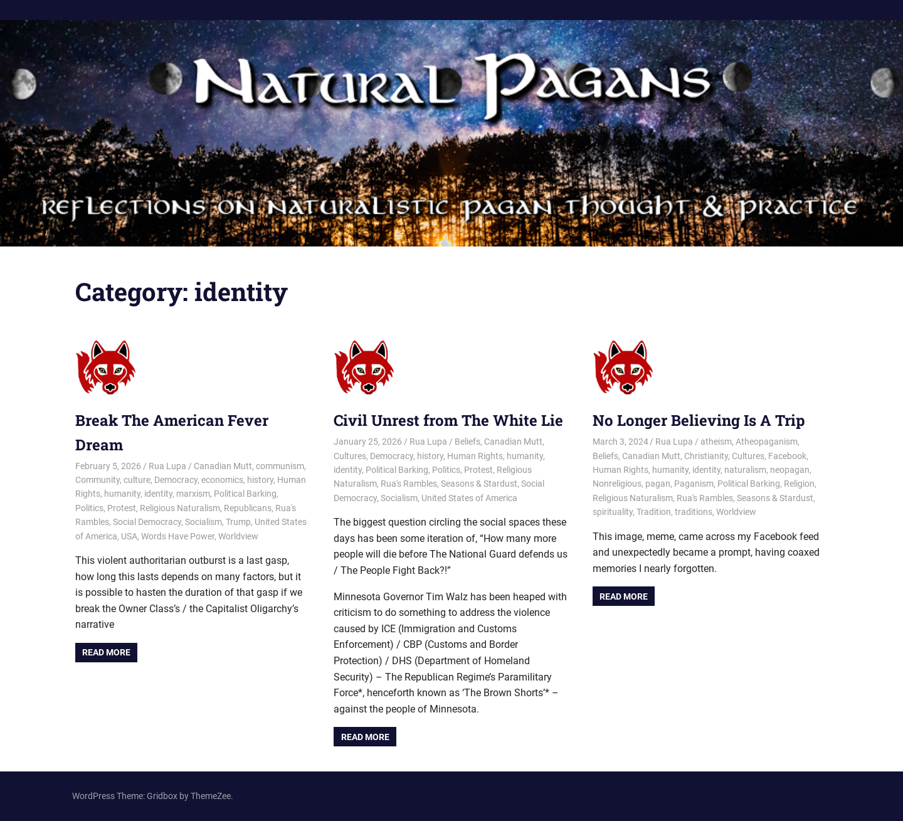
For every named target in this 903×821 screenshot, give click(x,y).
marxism (193, 494)
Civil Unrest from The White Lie (448, 420)
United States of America (469, 498)
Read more (106, 652)
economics (222, 480)
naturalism (745, 470)
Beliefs (467, 442)
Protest (121, 508)
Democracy (176, 480)
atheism (716, 442)
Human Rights (475, 456)
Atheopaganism (767, 442)
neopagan (790, 470)
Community (97, 480)
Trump (238, 522)
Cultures (350, 456)
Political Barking (245, 494)
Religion (799, 484)
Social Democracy (147, 522)
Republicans (248, 508)
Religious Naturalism (180, 508)
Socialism (203, 522)
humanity (122, 494)
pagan (657, 484)
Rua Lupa (167, 466)
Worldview (238, 536)
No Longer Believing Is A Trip (699, 420)
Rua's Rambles (409, 484)
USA (129, 536)
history (260, 480)
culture (137, 480)
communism (280, 466)
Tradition (653, 512)
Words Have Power (177, 536)
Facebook (787, 456)
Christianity (706, 456)
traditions (693, 512)
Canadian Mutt (223, 466)
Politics (89, 508)
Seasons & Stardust (479, 484)
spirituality (613, 512)
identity (158, 494)
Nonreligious (617, 484)
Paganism (694, 484)
